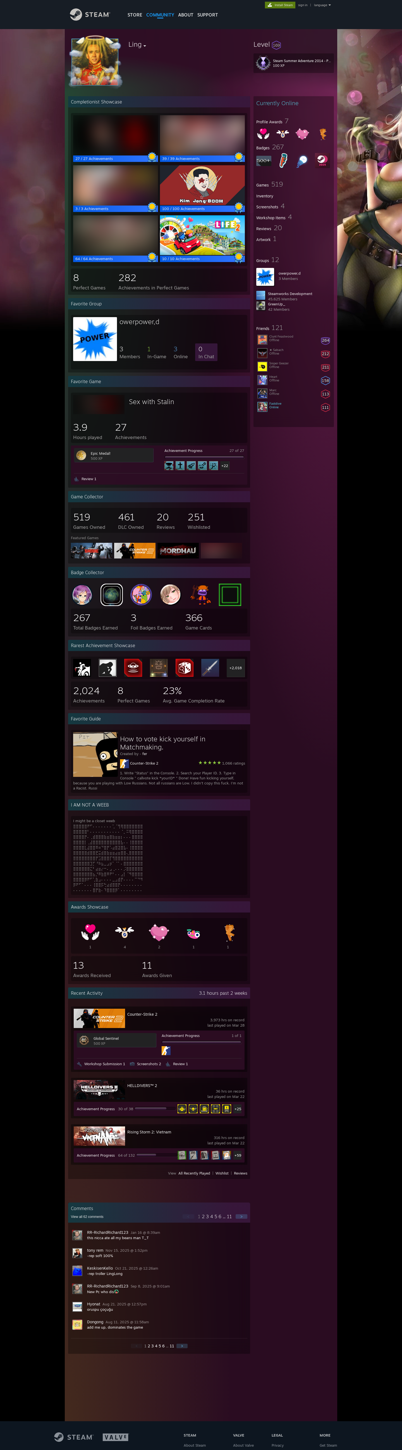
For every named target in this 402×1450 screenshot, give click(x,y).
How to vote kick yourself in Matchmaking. (162, 743)
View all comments (87, 1217)
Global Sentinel (106, 1038)
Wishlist (222, 1173)
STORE (135, 15)
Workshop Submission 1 (104, 1064)
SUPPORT (207, 15)
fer (144, 753)
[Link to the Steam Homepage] (94, 19)
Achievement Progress (183, 450)
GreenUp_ (276, 304)
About (185, 15)
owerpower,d (290, 273)
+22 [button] (224, 465)
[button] (293, 44)
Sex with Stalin (151, 401)
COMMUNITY (160, 15)
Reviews (240, 1173)
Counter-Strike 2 (144, 763)
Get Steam (328, 1445)
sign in (302, 5)
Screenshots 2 (149, 1064)
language (320, 5)
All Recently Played (194, 1173)
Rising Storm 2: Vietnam (149, 1132)
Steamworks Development (290, 293)
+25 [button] (237, 1109)
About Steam (195, 1445)
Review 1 (89, 479)
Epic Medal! (101, 453)
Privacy (278, 1445)
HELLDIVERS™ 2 (142, 1085)
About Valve (243, 1445)
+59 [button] (237, 1155)
